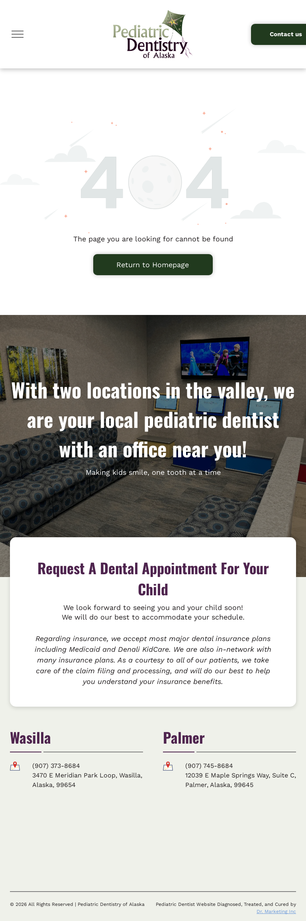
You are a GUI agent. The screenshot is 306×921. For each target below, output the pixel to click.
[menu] (17, 34)
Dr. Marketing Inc (276, 911)
